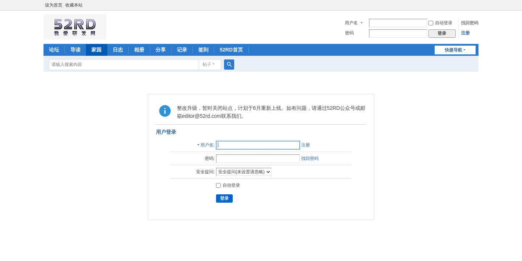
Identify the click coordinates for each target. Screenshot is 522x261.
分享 (161, 50)
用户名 (351, 22)
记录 (182, 50)
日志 (118, 50)
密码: (210, 158)
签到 (203, 50)
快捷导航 (453, 50)
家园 (96, 50)
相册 (139, 50)
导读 (75, 50)
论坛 (54, 50)
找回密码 (469, 22)
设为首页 (53, 5)
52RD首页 (231, 50)
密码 (349, 33)
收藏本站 (74, 5)
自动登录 (440, 22)
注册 (465, 33)
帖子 (207, 64)
